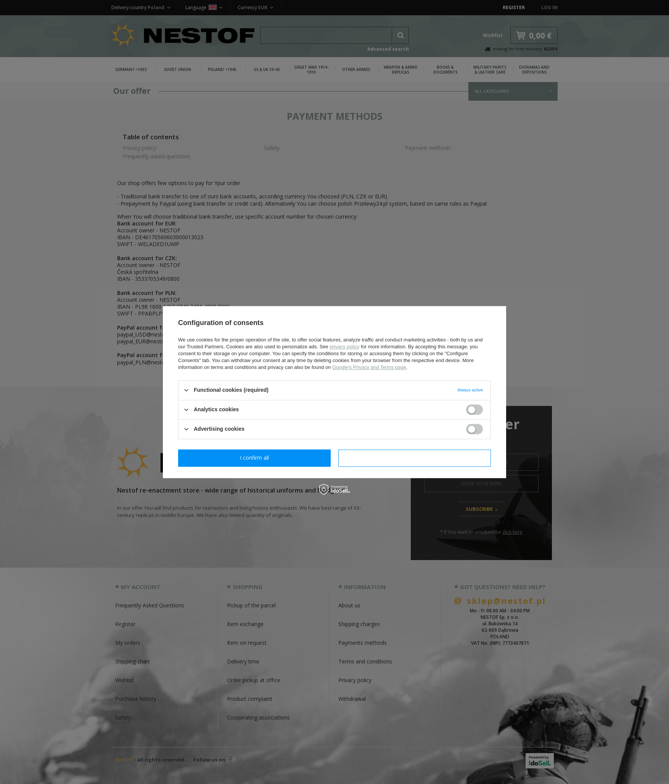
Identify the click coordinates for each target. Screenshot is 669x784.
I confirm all (414, 457)
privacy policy (344, 346)
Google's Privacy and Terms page (369, 367)
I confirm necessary (254, 457)
